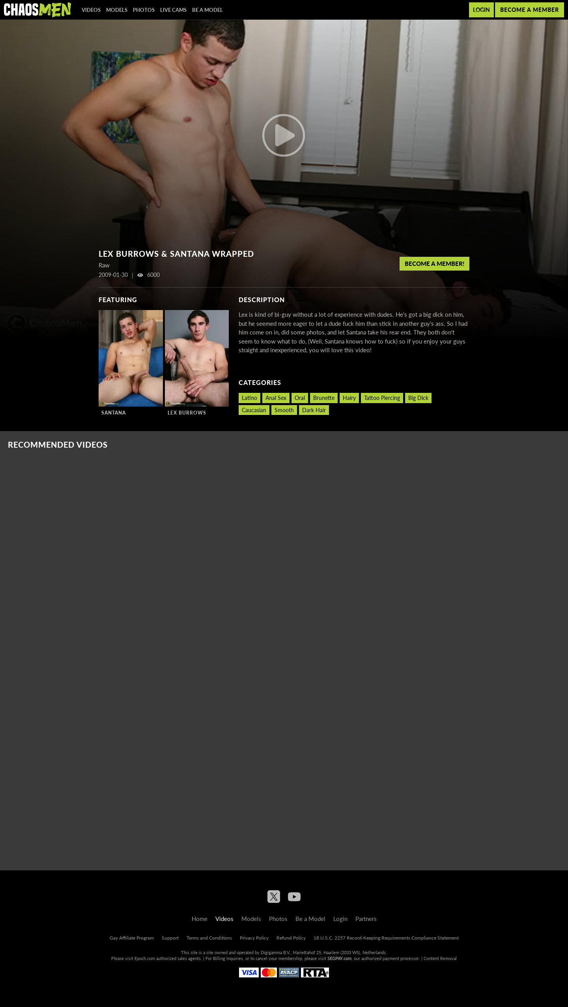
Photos (144, 10)
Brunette (323, 397)
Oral (300, 397)
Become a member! (434, 263)
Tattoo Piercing (382, 397)
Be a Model (207, 10)
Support (170, 938)
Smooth (284, 410)
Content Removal (440, 958)
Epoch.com (145, 958)
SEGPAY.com (339, 958)
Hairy (349, 397)
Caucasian (254, 410)
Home (199, 918)
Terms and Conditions (209, 938)
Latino (249, 397)
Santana (113, 413)
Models (116, 10)
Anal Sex (275, 397)
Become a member (529, 9)
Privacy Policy (254, 938)
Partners (366, 918)
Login (481, 9)
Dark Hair (314, 410)
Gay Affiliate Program (132, 938)
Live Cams (173, 10)
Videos (91, 10)
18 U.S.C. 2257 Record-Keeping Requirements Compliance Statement (386, 938)
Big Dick (418, 397)
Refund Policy (291, 938)
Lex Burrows (187, 413)
